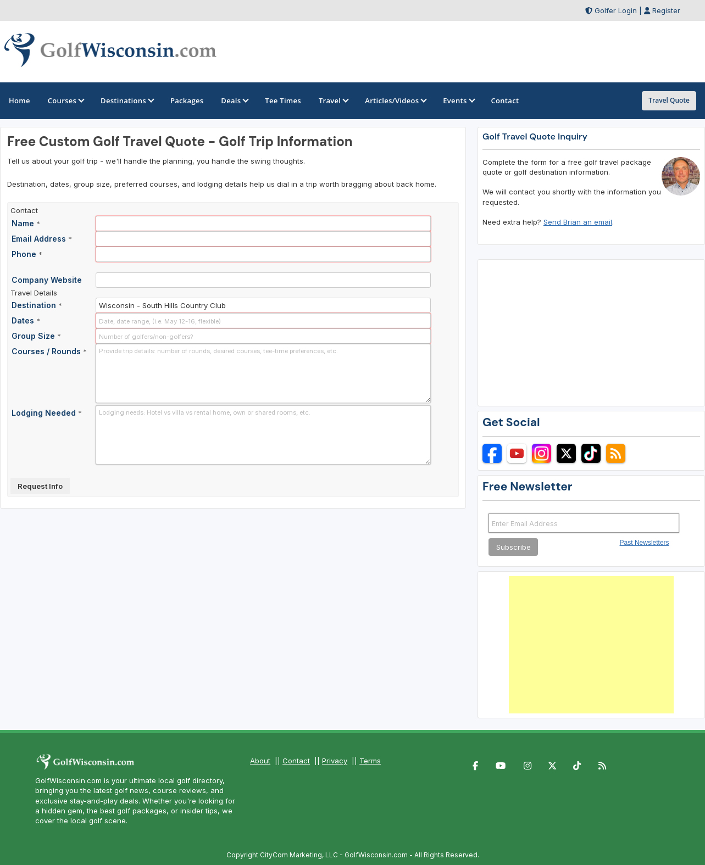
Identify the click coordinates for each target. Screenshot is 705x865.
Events (458, 100)
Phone (27, 254)
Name (26, 223)
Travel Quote (669, 100)
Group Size (36, 336)
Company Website (47, 279)
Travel (333, 100)
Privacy (334, 760)
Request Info (40, 486)
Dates (26, 320)
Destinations (127, 100)
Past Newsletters (644, 542)
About (260, 760)
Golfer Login (616, 10)
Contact (296, 760)
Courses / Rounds (49, 351)
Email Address (42, 238)
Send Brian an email (577, 221)
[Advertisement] (591, 644)
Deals (234, 100)
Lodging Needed (47, 412)
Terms (370, 760)
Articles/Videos (395, 100)
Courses (65, 100)
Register (666, 10)
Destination (37, 305)
